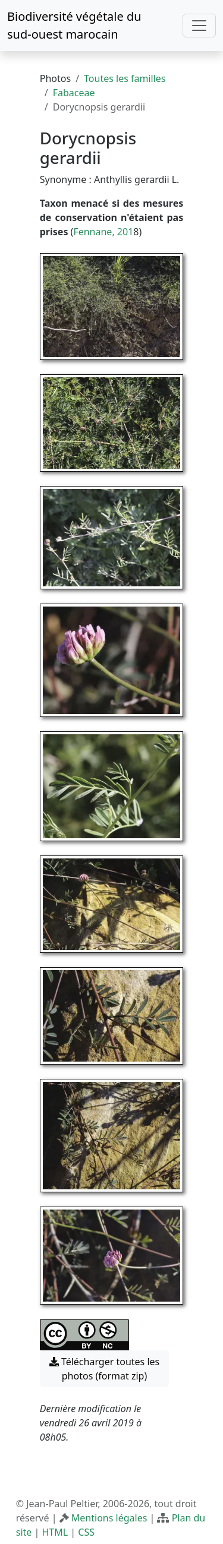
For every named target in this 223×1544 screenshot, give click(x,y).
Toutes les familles (124, 78)
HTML (55, 1532)
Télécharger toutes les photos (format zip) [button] (104, 1368)
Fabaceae (74, 92)
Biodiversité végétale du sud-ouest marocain (74, 25)
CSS (86, 1532)
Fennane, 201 (103, 231)
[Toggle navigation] (199, 25)
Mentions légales (109, 1517)
